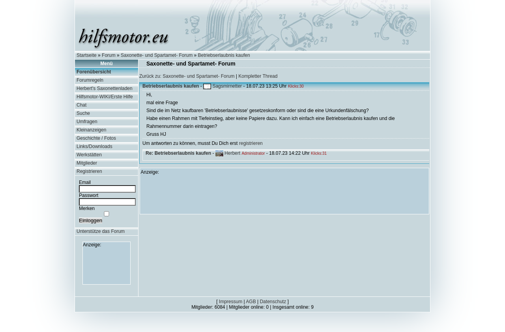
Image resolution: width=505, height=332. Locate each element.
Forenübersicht (94, 72)
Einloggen (90, 220)
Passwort (88, 195)
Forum (109, 55)
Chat (81, 105)
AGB (251, 301)
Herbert (232, 153)
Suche (83, 113)
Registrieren (89, 171)
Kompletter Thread (257, 76)
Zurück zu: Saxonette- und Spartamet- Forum (186, 76)
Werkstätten (89, 155)
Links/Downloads (94, 146)
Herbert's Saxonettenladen (105, 88)
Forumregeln (90, 80)
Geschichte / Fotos (96, 138)
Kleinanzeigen (91, 130)
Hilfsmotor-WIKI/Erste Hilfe (105, 96)
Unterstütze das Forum (101, 231)
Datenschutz (273, 301)
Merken (87, 208)
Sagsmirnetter (227, 86)
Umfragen (87, 121)
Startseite (87, 55)
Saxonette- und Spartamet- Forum (157, 55)
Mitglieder (87, 163)
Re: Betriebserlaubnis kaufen (178, 153)
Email (85, 182)
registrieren (251, 143)
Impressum (230, 301)
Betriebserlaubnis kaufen (224, 55)
